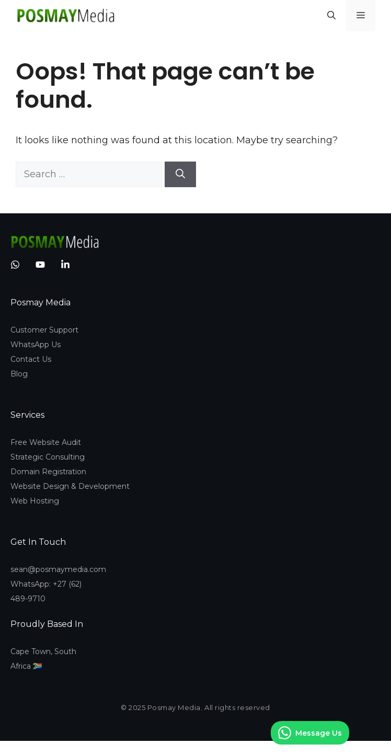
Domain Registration (48, 471)
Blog (19, 374)
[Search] (180, 174)
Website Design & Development (70, 486)
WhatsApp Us (35, 344)
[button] (331, 15)
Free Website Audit (45, 442)
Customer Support (44, 330)
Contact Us (30, 359)
